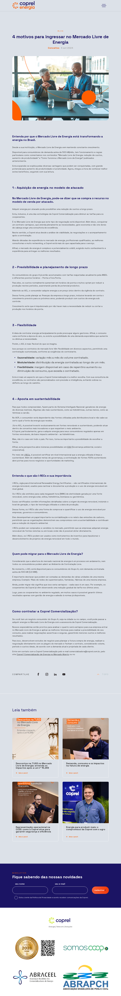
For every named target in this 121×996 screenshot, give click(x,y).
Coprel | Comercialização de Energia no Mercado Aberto (43, 654)
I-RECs (27, 455)
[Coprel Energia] (23, 5)
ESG (69, 447)
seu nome (20, 884)
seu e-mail (60, 884)
